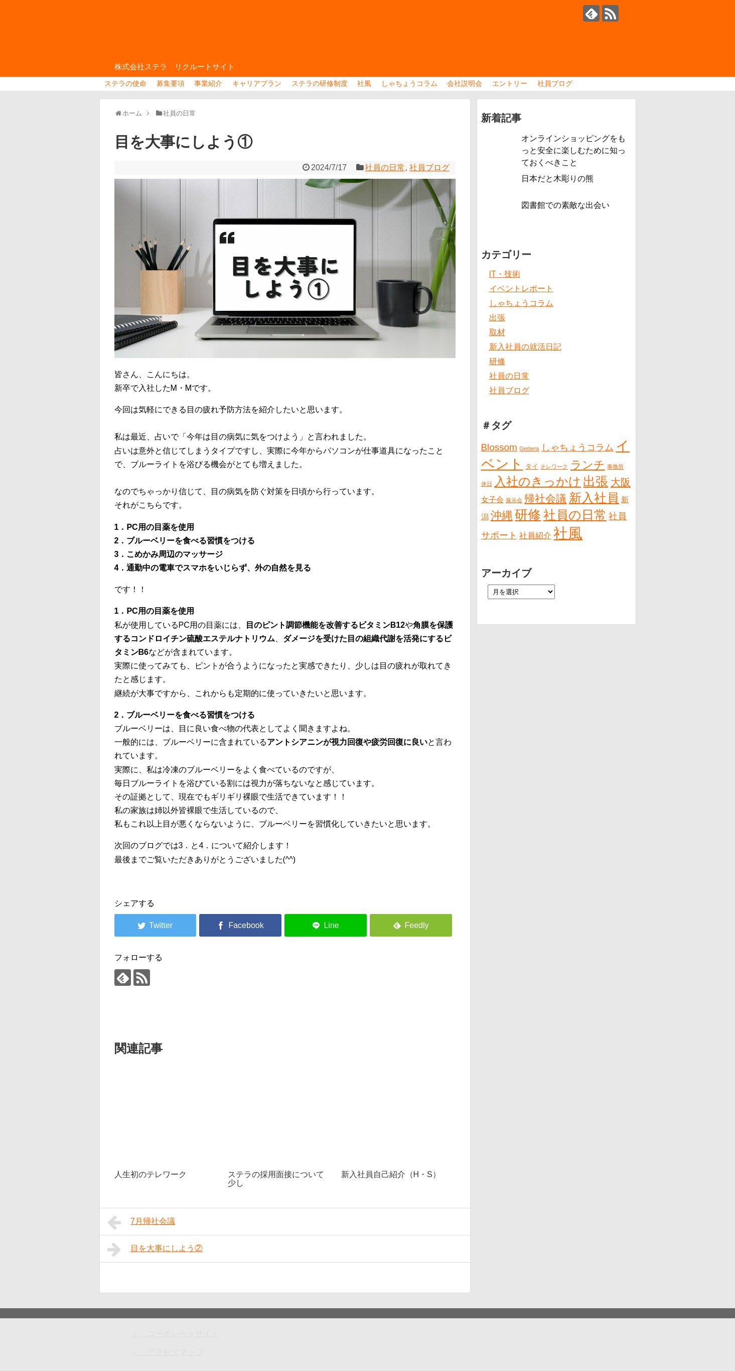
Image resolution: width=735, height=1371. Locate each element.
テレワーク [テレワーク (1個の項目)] (554, 467)
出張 (497, 317)
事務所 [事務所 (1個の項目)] (615, 467)
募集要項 (171, 83)
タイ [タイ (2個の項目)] (531, 466)
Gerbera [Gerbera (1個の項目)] (529, 448)
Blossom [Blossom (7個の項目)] (499, 447)
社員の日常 (385, 167)
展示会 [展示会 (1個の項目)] (514, 500)
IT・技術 (504, 274)
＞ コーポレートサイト (175, 1333)
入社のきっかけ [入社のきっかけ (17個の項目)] (537, 481)
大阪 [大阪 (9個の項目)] (621, 482)
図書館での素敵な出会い (565, 205)
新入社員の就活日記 (525, 346)
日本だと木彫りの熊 (557, 178)
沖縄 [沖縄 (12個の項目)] (502, 515)
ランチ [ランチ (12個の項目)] (587, 465)
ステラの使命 (125, 83)
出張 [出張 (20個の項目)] (595, 481)
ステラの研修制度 (319, 83)
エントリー (509, 83)
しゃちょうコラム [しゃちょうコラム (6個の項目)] (577, 447)
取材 (497, 332)
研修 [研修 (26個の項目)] (528, 514)
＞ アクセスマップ (167, 1352)
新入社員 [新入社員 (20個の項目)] (594, 498)
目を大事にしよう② (155, 1249)
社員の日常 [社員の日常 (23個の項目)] (575, 515)
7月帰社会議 (141, 1222)
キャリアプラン (256, 83)
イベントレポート (521, 288)
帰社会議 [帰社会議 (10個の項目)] (545, 498)
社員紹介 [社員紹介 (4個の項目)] (535, 535)
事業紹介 (208, 83)
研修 (497, 361)
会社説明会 (464, 83)
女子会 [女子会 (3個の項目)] (492, 500)
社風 (364, 83)
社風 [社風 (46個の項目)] (567, 533)
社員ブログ (554, 83)
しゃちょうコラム (409, 83)
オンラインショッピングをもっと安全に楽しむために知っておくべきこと (573, 150)
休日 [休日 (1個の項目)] (486, 484)
